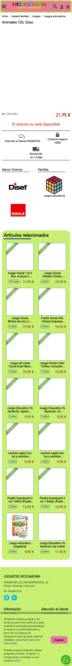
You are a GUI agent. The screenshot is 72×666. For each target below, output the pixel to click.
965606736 (14, 591)
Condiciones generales (54, 613)
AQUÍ (17, 660)
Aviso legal (10, 613)
